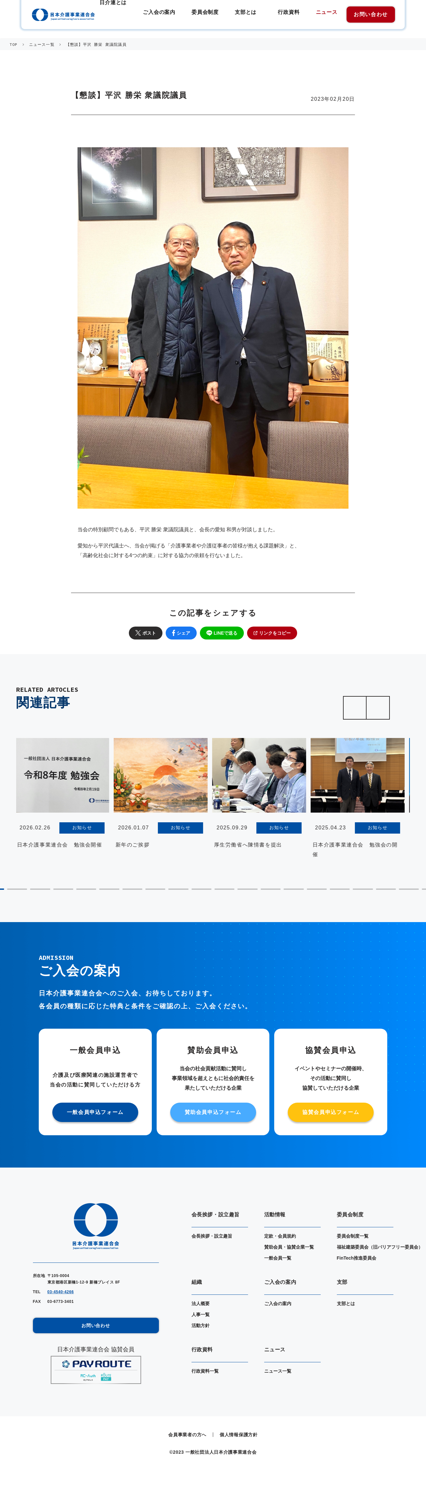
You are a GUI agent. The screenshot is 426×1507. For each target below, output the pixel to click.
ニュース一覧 (42, 45)
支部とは (251, 13)
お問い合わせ (371, 14)
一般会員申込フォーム (95, 1112)
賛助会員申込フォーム (213, 1112)
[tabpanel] (63, 795)
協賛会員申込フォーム (330, 1112)
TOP (14, 45)
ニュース (327, 13)
